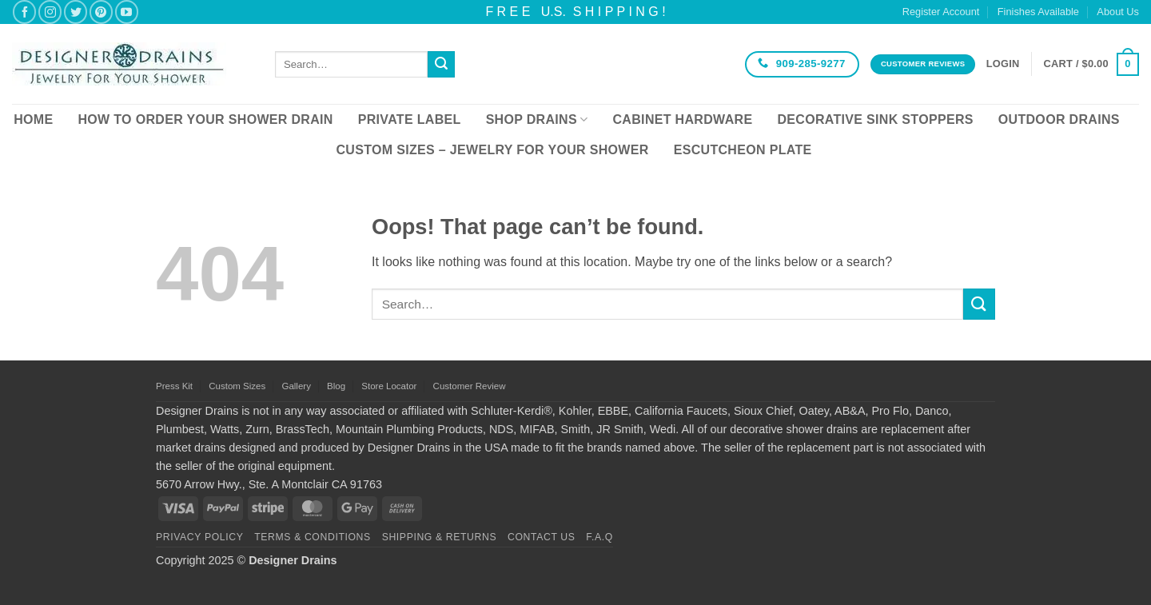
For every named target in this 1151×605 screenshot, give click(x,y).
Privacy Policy (199, 537)
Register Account (941, 12)
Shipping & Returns (439, 537)
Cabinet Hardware (683, 119)
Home (33, 119)
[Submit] (441, 64)
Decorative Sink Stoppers (875, 119)
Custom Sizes (237, 386)
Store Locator (388, 386)
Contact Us (542, 537)
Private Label (409, 119)
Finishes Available (1038, 12)
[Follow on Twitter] (75, 11)
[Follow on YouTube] (126, 11)
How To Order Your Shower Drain (205, 119)
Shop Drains (537, 119)
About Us (1118, 12)
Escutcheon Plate (743, 150)
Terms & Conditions (312, 537)
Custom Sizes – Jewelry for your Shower (492, 150)
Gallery (295, 386)
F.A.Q (599, 537)
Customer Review (469, 386)
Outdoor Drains (1059, 119)
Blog (336, 386)
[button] (1003, 64)
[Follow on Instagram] (50, 11)
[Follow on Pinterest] (101, 11)
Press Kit (174, 386)
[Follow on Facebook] (24, 11)
